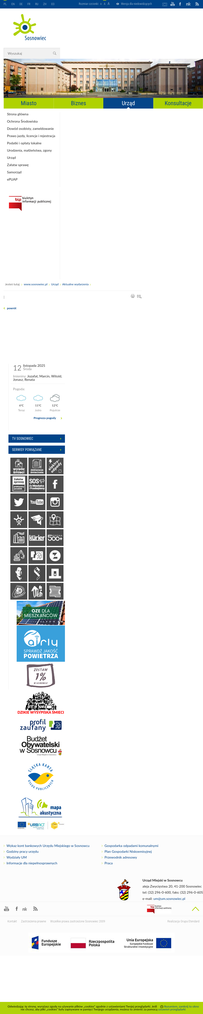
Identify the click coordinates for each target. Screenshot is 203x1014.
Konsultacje (178, 103)
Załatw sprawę (18, 165)
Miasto (28, 103)
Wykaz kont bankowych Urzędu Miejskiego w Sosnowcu (48, 845)
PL (5, 4)
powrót (11, 308)
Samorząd (14, 172)
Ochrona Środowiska (22, 121)
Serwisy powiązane (27, 449)
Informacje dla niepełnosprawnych (32, 863)
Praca (109, 863)
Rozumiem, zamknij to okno (181, 1006)
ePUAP (12, 179)
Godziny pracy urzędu (23, 851)
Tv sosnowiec (22, 438)
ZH (45, 4)
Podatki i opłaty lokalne (24, 143)
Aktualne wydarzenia (75, 284)
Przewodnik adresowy (121, 857)
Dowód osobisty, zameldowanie (30, 128)
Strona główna (17, 114)
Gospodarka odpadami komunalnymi (131, 845)
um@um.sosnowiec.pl (169, 898)
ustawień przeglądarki (172, 1009)
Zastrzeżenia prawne (33, 921)
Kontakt (12, 921)
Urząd (128, 103)
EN (12, 4)
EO (53, 4)
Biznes (78, 103)
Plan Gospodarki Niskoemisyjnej (128, 851)
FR (29, 4)
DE (21, 4)
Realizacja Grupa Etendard (183, 921)
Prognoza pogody (45, 418)
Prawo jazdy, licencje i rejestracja (31, 136)
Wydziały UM (17, 857)
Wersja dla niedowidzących (136, 3)
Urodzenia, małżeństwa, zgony (29, 150)
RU (36, 4)
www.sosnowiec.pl (35, 284)
